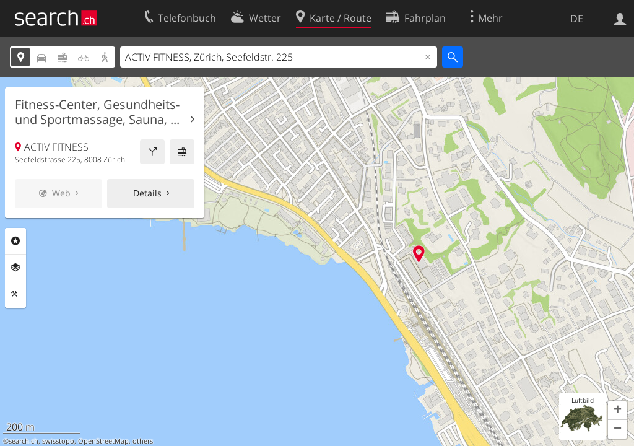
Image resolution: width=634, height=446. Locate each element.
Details (147, 193)
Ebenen (15, 268)
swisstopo (58, 441)
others (142, 441)
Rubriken (15, 241)
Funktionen (15, 294)
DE (576, 18)
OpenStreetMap (103, 441)
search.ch (23, 441)
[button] (617, 410)
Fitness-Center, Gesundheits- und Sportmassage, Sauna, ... (97, 112)
